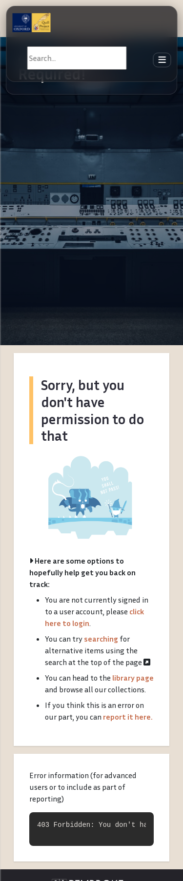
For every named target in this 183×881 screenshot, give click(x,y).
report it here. (128, 717)
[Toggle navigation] (162, 60)
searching (101, 639)
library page (133, 678)
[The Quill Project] (31, 22)
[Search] (76, 58)
